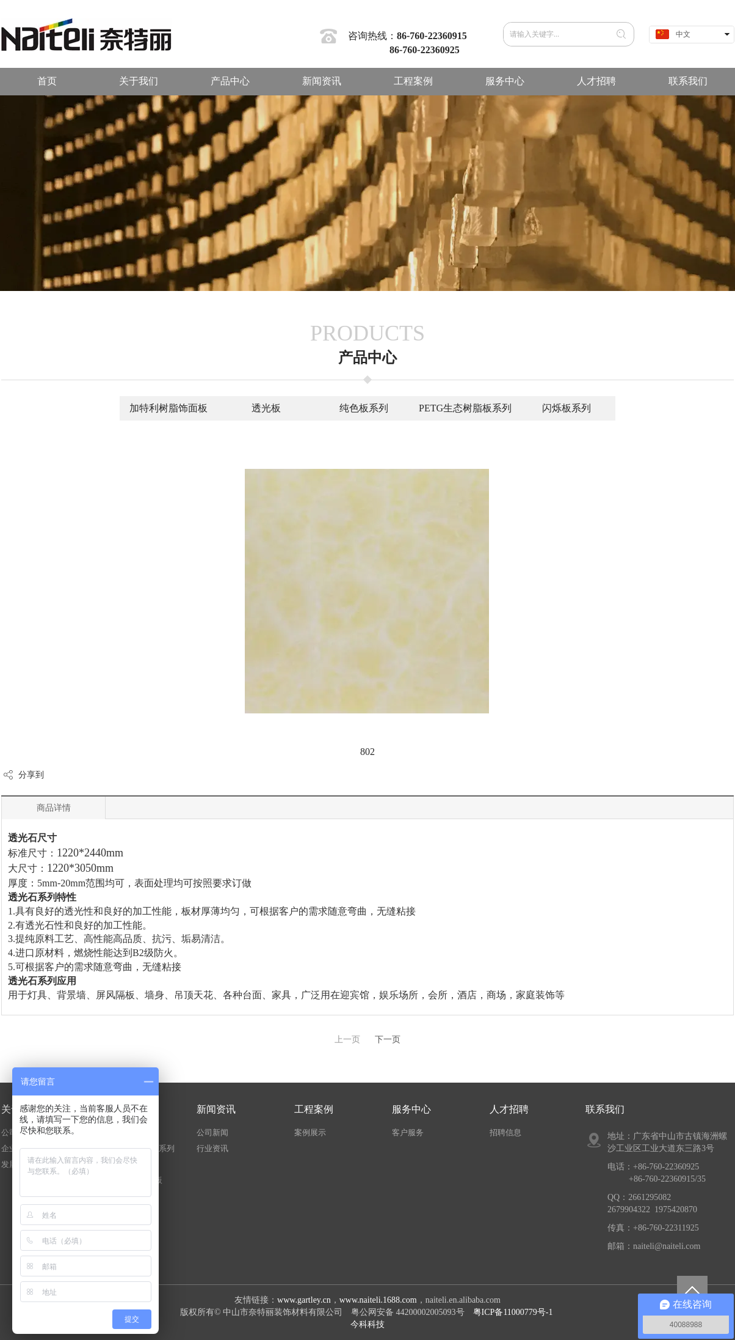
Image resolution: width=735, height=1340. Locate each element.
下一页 (387, 1039)
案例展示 (310, 1132)
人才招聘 (509, 1109)
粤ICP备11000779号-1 (514, 1312)
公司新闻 (212, 1132)
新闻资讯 (216, 1109)
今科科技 (367, 1324)
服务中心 (411, 1109)
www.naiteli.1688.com (378, 1300)
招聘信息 (505, 1132)
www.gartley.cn (304, 1300)
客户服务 (408, 1132)
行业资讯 (212, 1148)
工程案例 (313, 1109)
